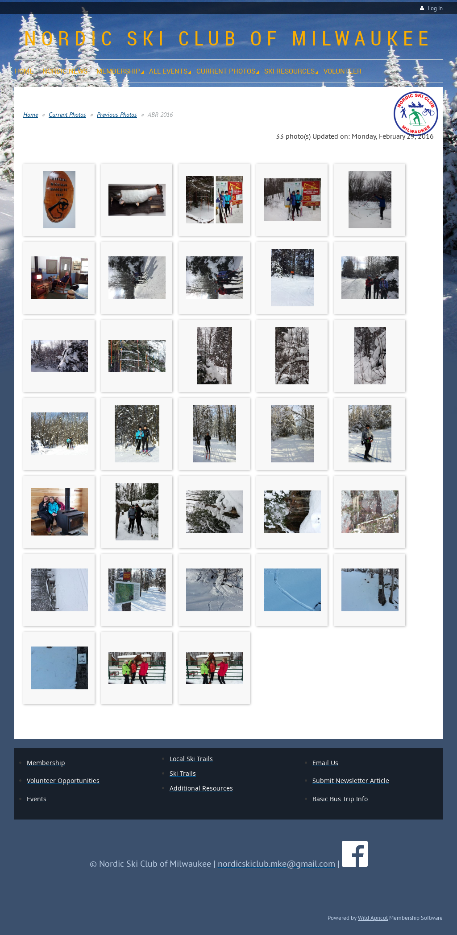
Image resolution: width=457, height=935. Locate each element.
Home (30, 115)
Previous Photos (117, 115)
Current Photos (67, 115)
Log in (435, 8)
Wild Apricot (373, 918)
